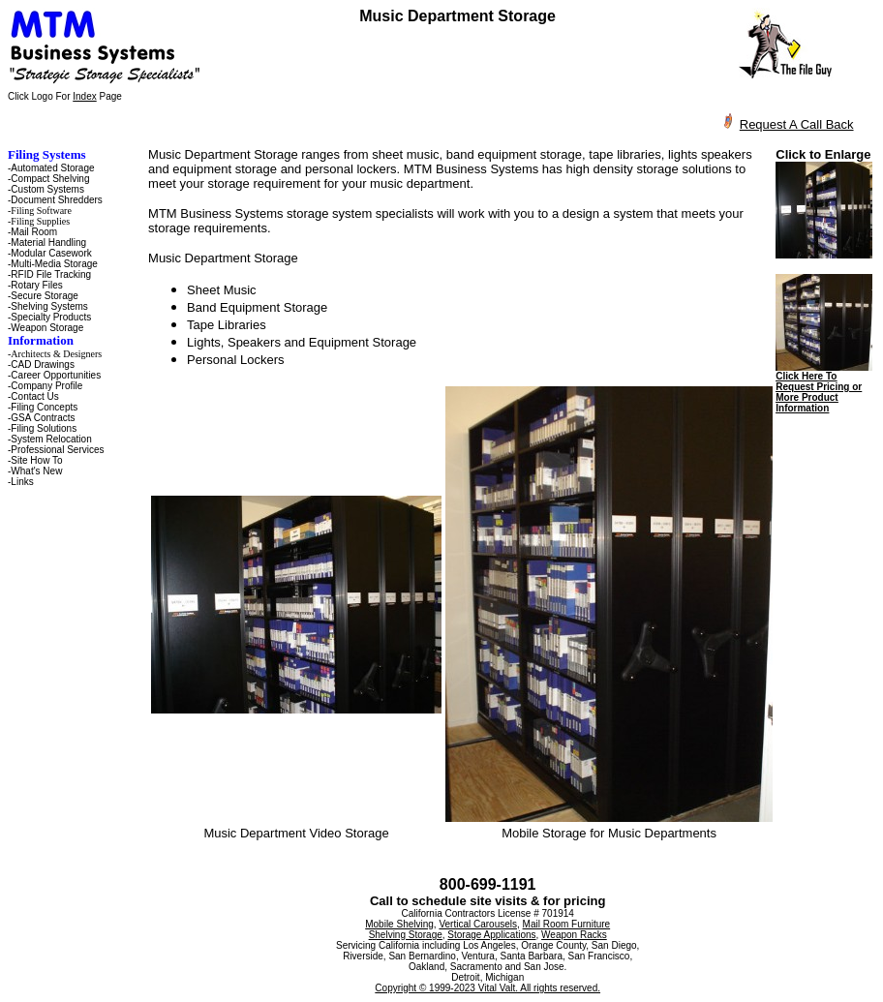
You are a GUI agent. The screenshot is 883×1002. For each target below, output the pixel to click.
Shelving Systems (49, 306)
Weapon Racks (574, 934)
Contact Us (34, 396)
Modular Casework (51, 253)
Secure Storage (44, 295)
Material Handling (48, 242)
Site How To (36, 460)
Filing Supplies (40, 221)
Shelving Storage (405, 934)
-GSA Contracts (41, 417)
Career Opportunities (56, 375)
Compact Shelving (50, 178)
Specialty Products (51, 317)
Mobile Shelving (399, 924)
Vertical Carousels (478, 924)
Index (84, 96)
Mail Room (34, 232)
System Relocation (51, 439)
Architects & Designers (56, 354)
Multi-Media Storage (54, 263)
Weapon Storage (47, 327)
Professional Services (57, 449)
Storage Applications (491, 934)
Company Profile (46, 385)
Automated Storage (52, 168)
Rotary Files (36, 285)
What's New (36, 471)
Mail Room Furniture (567, 924)
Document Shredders (57, 200)
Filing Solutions (43, 428)
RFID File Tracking (51, 274)
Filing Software (41, 210)
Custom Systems (47, 189)
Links (22, 481)
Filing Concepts (44, 407)
